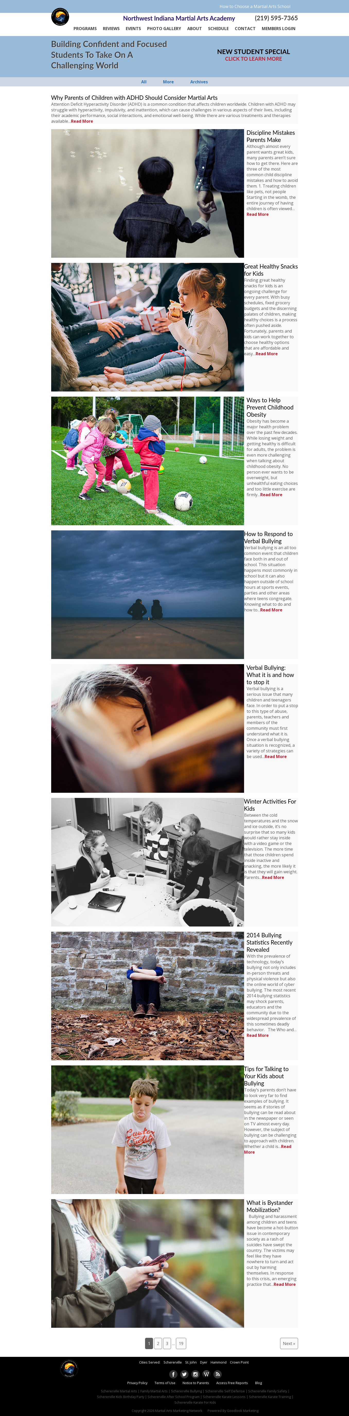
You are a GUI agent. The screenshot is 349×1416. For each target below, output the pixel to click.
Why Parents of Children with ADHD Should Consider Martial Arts (134, 97)
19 (181, 1343)
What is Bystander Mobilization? (270, 1206)
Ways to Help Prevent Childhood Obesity (270, 407)
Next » (289, 1343)
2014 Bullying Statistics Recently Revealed (269, 942)
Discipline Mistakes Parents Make (271, 136)
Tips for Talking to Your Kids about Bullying (266, 1076)
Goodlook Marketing (242, 1410)
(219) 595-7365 (276, 18)
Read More (82, 121)
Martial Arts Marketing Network (178, 1410)
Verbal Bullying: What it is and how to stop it (270, 674)
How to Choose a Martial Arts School (255, 6)
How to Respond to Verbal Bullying (268, 537)
